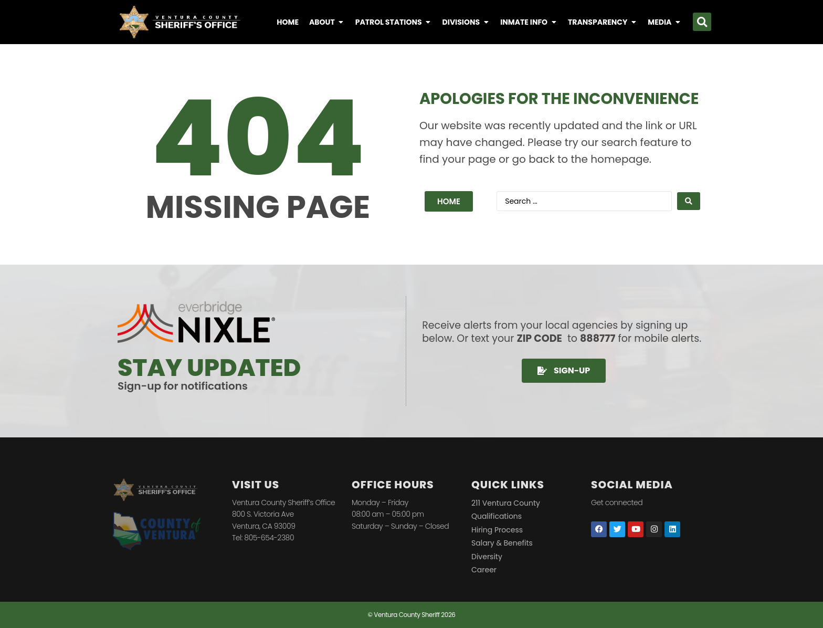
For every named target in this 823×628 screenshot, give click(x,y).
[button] (702, 22)
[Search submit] (688, 201)
